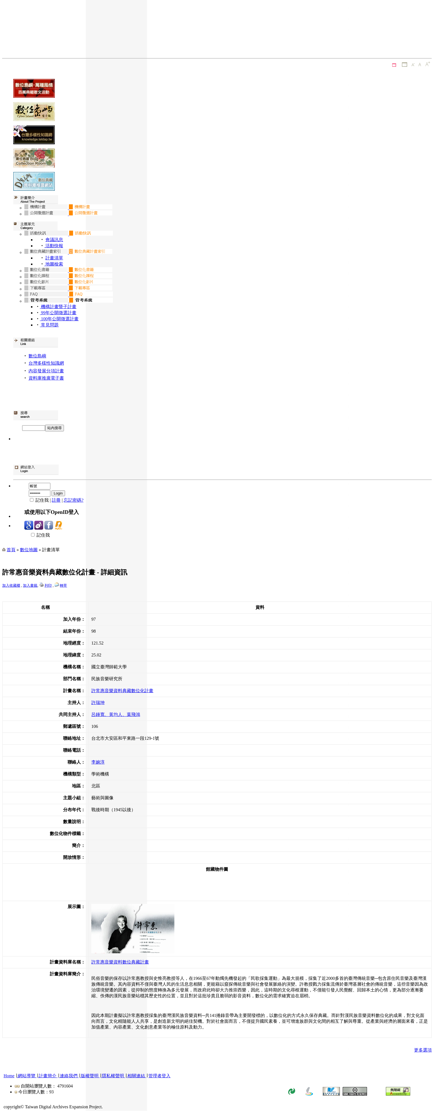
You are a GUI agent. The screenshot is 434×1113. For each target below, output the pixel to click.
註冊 (56, 500)
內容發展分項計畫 (46, 371)
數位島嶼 (37, 356)
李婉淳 (98, 762)
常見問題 (49, 325)
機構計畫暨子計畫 (58, 306)
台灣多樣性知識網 (46, 363)
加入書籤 (30, 585)
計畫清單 (54, 258)
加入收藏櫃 (11, 585)
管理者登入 (159, 1075)
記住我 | (38, 500)
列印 (48, 585)
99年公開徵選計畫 (58, 312)
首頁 (11, 549)
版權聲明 (90, 1075)
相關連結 (136, 1075)
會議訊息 (54, 239)
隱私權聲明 (113, 1075)
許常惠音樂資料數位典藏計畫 (120, 962)
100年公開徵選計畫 (59, 318)
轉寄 (63, 585)
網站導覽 (27, 1075)
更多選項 (423, 1050)
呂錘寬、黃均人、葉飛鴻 (115, 714)
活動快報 (53, 245)
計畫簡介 (48, 1075)
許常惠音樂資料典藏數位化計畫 (122, 690)
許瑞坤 (98, 702)
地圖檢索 (53, 264)
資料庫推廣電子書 (46, 378)
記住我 (37, 535)
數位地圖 (29, 549)
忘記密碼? (73, 500)
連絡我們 (69, 1075)
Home (9, 1075)
